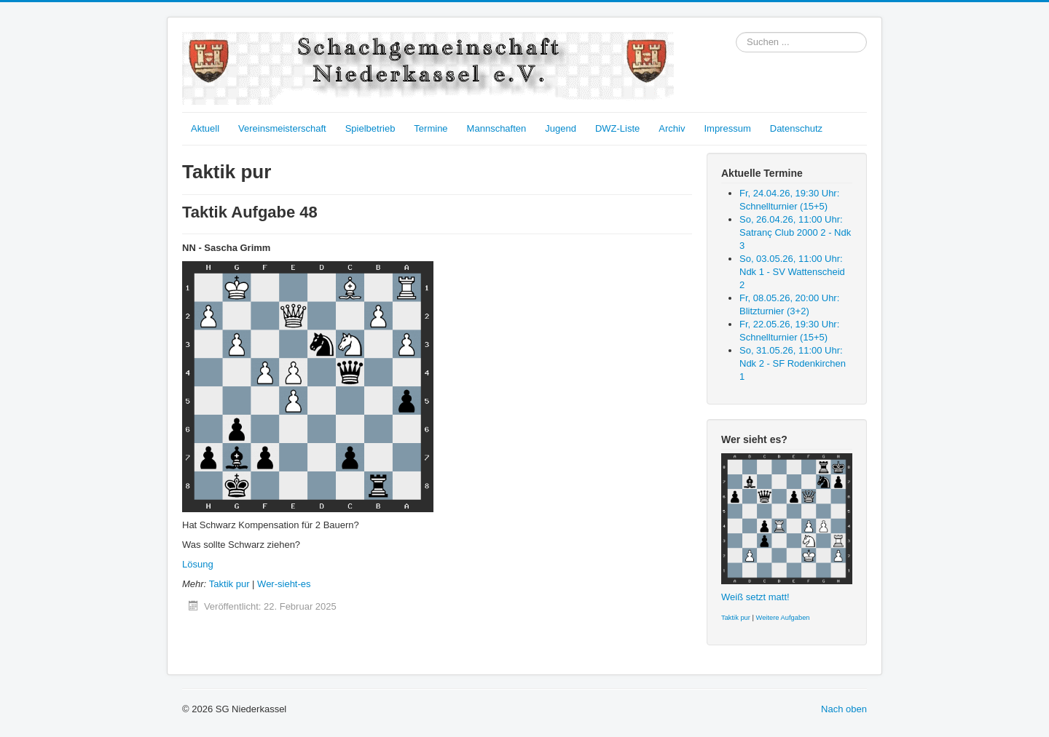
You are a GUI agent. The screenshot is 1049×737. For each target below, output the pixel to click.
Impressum (727, 128)
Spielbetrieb (370, 128)
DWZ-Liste (617, 128)
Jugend (560, 128)
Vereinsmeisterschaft (282, 128)
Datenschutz (796, 128)
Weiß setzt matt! (755, 596)
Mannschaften (497, 128)
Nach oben (844, 709)
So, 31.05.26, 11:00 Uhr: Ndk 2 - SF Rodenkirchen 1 (792, 363)
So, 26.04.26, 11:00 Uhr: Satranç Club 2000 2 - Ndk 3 (795, 232)
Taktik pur (229, 583)
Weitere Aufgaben (783, 617)
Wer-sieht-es (283, 583)
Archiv (672, 128)
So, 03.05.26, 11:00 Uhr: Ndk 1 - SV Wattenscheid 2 (792, 271)
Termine (430, 128)
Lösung (197, 564)
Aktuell (205, 128)
